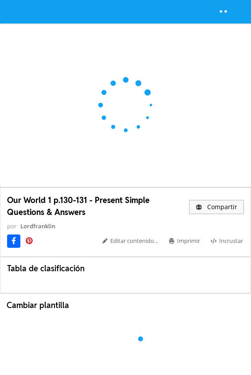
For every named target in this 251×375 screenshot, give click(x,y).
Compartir (216, 207)
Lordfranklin (37, 226)
